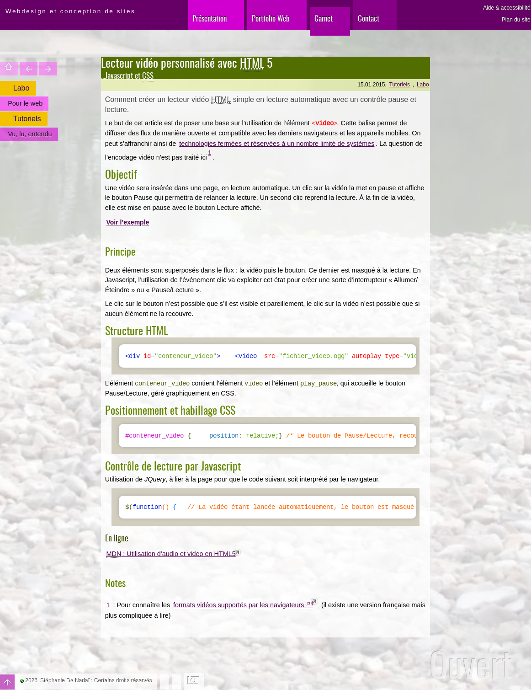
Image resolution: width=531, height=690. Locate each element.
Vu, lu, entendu (30, 134)
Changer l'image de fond (194, 681)
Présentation (209, 18)
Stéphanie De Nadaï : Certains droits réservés (97, 681)
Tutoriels (399, 84)
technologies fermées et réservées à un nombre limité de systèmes (276, 143)
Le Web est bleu (28, 68)
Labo (423, 84)
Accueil (9, 68)
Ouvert (471, 664)
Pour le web (25, 103)
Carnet (323, 18)
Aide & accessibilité (506, 8)
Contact (368, 18)
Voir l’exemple (127, 222)
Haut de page (7, 682)
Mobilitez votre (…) (48, 68)
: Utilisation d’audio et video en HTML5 (171, 554)
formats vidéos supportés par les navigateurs (238, 605)
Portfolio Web (271, 18)
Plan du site (516, 19)
